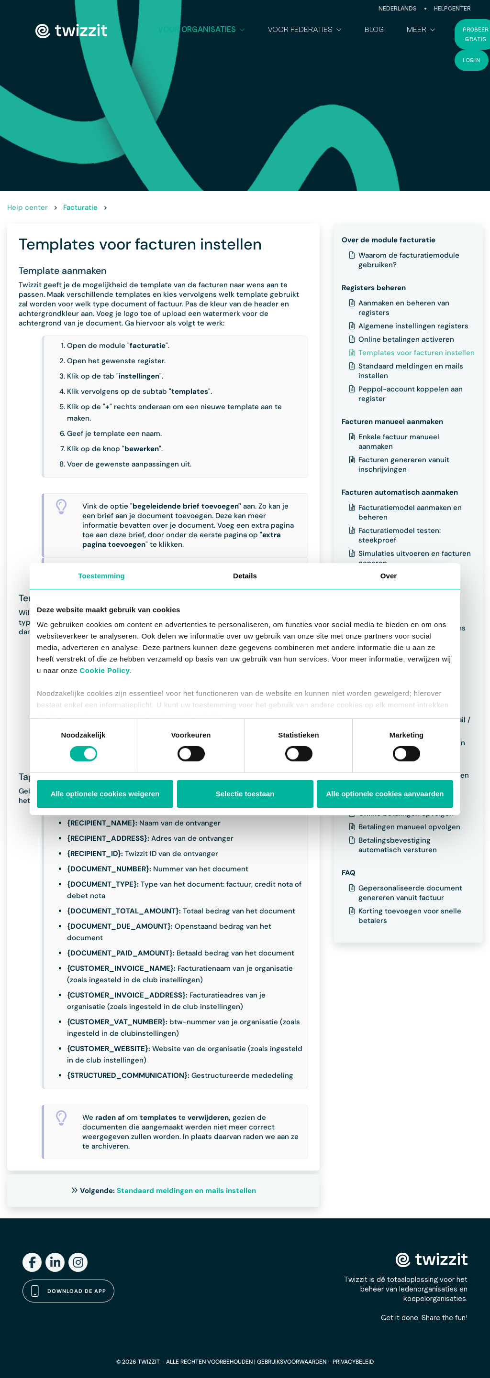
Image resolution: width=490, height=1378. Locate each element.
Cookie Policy (104, 670)
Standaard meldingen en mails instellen (186, 1190)
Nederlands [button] (398, 8)
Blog (374, 29)
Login (471, 60)
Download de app (68, 1291)
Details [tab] (245, 575)
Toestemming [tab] (101, 575)
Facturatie (80, 207)
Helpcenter (452, 8)
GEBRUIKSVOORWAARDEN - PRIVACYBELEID (315, 1362)
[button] (201, 29)
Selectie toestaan (245, 794)
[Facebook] (32, 1262)
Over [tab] (388, 575)
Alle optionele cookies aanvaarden (385, 794)
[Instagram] (78, 1262)
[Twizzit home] (71, 31)
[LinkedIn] (55, 1262)
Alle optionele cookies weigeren (105, 794)
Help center (27, 207)
